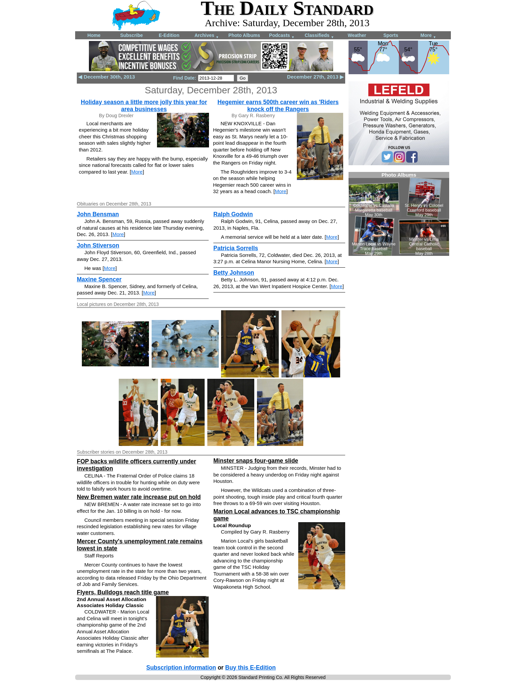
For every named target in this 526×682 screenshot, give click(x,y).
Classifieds (319, 36)
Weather (357, 35)
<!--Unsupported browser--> (399, 214)
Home (94, 35)
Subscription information (181, 667)
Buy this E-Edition (250, 667)
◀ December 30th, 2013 (106, 77)
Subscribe (131, 35)
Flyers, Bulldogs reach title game (123, 592)
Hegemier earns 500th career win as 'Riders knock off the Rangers (277, 105)
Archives (207, 36)
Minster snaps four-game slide (255, 460)
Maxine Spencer (99, 279)
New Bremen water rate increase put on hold (139, 497)
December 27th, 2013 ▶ (315, 77)
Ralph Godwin (233, 214)
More (428, 36)
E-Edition (169, 35)
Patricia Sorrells (235, 248)
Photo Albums (244, 35)
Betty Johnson (233, 272)
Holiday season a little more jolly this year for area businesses (144, 105)
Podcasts (282, 36)
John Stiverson (98, 245)
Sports (390, 35)
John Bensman (98, 214)
